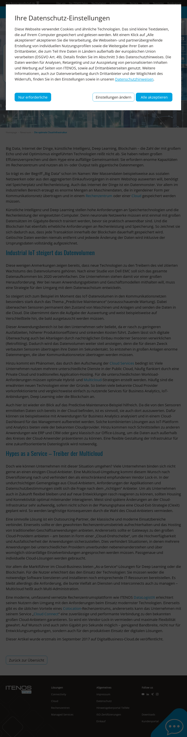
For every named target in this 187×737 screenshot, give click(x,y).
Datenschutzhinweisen (134, 79)
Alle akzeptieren (154, 97)
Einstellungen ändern (113, 97)
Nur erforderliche (32, 97)
